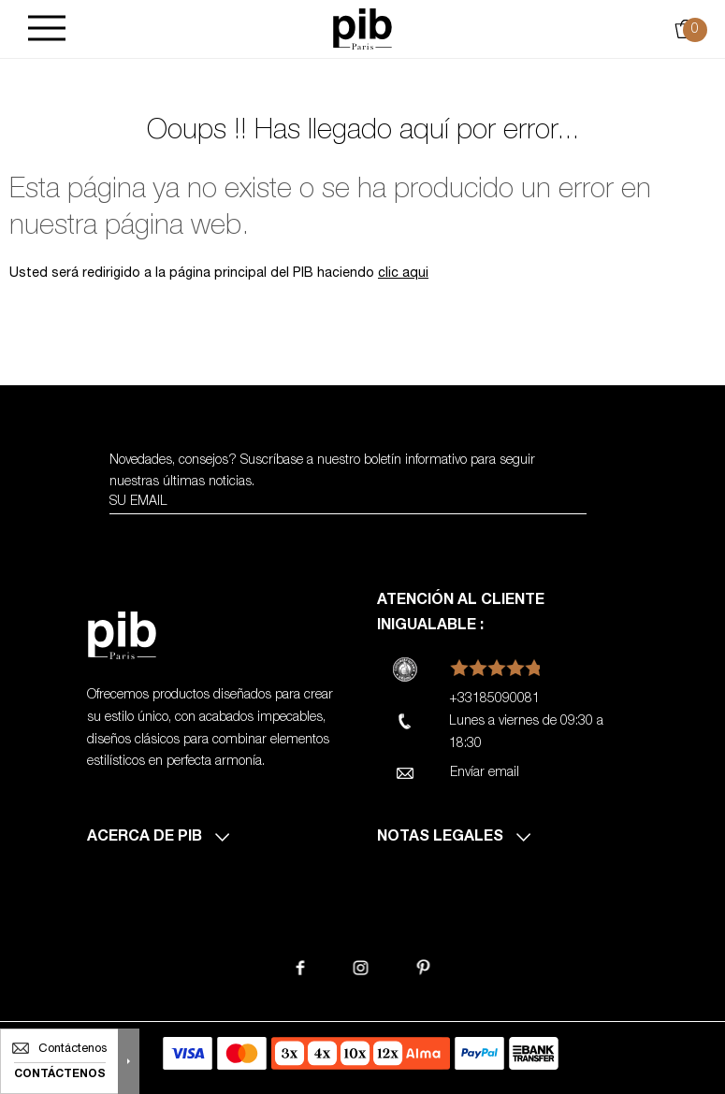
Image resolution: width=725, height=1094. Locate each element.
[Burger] (46, 29)
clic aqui (403, 274)
